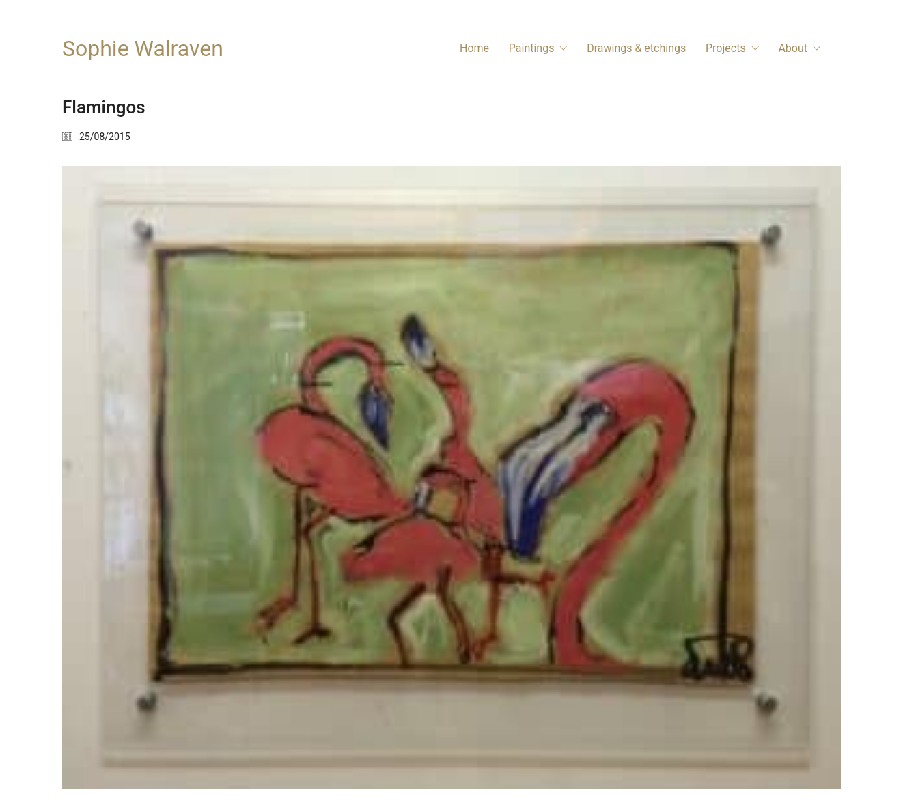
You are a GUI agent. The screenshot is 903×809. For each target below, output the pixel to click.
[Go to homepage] (142, 48)
